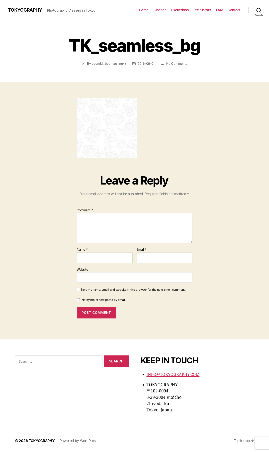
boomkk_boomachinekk (108, 64)
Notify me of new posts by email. (103, 300)
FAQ (219, 10)
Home (144, 10)
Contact (234, 10)
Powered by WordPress (80, 441)
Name (82, 249)
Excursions (180, 10)
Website (82, 269)
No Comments (177, 64)
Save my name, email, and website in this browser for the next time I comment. (133, 289)
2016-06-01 (146, 64)
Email (142, 249)
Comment (85, 210)
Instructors (202, 10)
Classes (160, 10)
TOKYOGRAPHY (25, 10)
